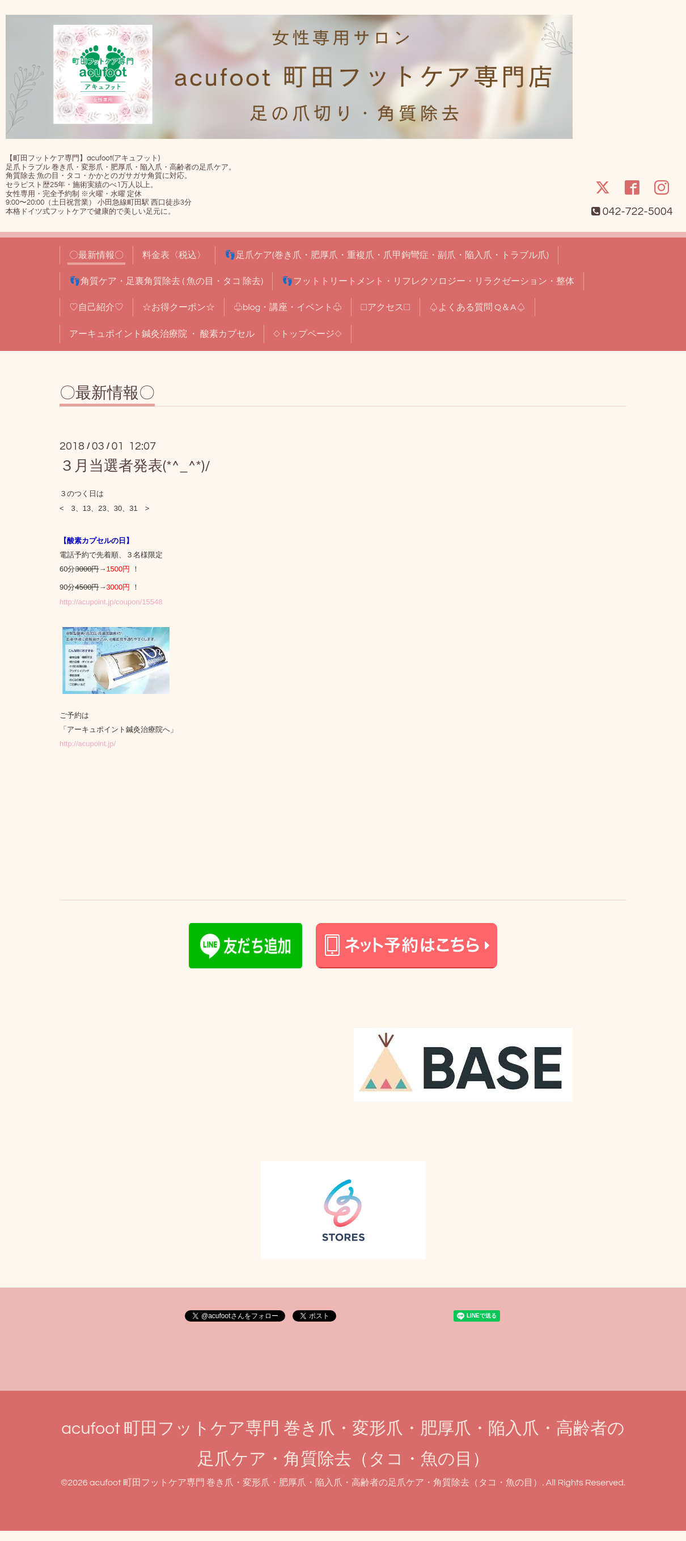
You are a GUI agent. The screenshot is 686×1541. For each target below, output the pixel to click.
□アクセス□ (385, 307)
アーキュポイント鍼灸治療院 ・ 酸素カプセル (162, 333)
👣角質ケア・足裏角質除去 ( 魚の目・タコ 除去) (166, 281)
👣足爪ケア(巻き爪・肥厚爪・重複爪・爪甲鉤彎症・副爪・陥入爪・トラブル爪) (387, 255)
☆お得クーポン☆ (178, 307)
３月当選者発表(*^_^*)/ (135, 466)
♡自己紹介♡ (96, 307)
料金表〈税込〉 (174, 255)
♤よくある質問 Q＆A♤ (477, 307)
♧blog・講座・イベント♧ (288, 307)
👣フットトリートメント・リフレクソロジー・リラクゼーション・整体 (428, 281)
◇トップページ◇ (307, 333)
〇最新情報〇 (96, 255)
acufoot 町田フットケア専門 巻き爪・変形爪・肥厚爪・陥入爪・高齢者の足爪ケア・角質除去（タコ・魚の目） (316, 1482)
